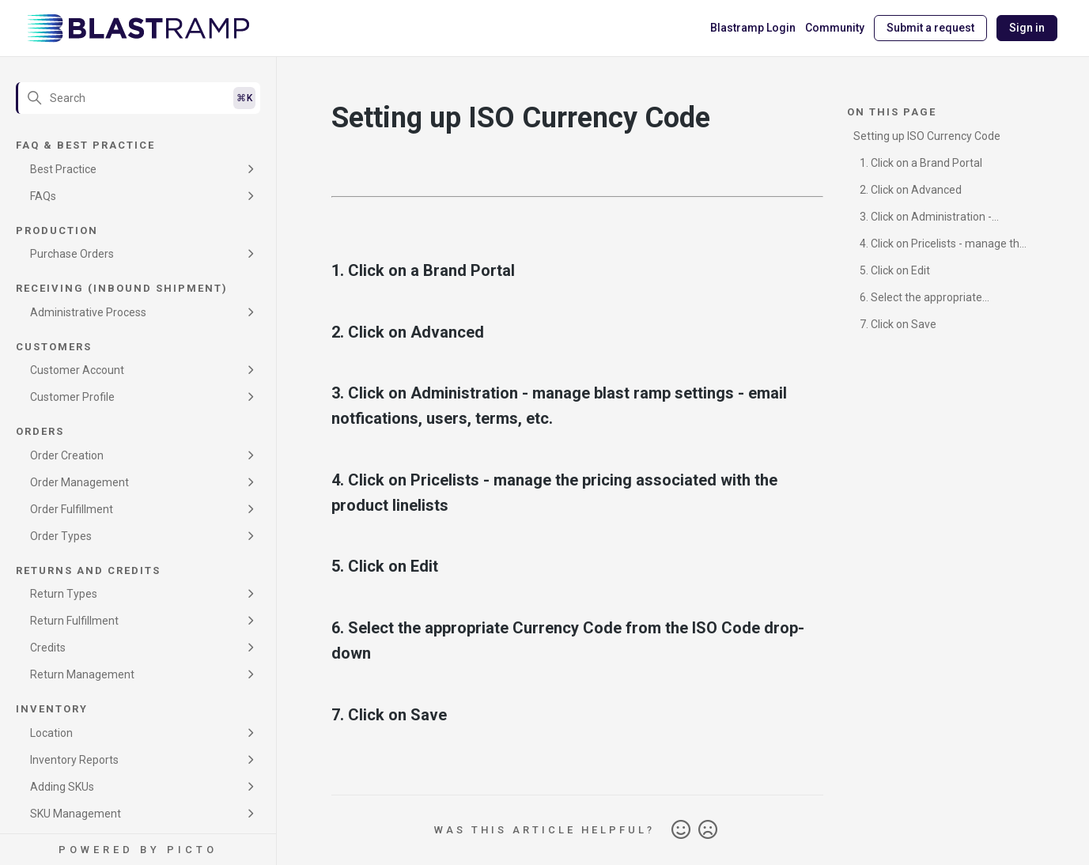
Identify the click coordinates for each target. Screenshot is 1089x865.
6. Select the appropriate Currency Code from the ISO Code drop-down (937, 300)
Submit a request (930, 27)
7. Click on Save (898, 324)
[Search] (138, 98)
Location (51, 733)
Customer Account (77, 370)
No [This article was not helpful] (707, 830)
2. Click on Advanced (911, 189)
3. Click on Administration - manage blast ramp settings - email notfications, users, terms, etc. (932, 219)
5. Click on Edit (895, 270)
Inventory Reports (74, 760)
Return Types (63, 593)
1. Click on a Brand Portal (921, 163)
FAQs (43, 196)
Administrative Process (88, 312)
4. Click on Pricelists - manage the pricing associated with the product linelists (940, 246)
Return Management (82, 674)
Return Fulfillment (74, 620)
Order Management (79, 482)
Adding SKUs (62, 786)
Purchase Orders (72, 253)
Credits (48, 647)
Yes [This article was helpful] (680, 830)
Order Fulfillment (71, 509)
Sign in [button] (1027, 27)
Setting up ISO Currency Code (926, 136)
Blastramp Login (753, 27)
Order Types (61, 536)
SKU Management (75, 813)
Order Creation (67, 455)
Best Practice (63, 169)
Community (834, 27)
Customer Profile (72, 397)
